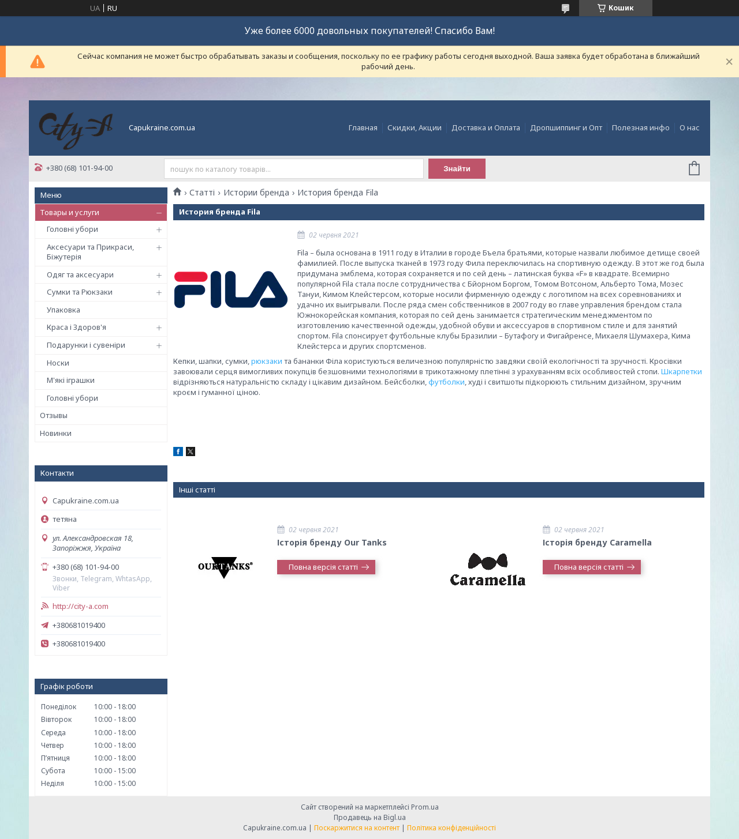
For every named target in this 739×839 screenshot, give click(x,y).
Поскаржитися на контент (357, 828)
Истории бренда (256, 192)
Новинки (56, 433)
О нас (690, 127)
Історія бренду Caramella (597, 542)
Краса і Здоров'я (76, 327)
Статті (202, 192)
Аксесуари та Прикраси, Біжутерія (90, 252)
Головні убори (72, 229)
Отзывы (54, 415)
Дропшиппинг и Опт (566, 127)
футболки (446, 382)
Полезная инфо (641, 127)
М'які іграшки (71, 380)
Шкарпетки (681, 371)
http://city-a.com (81, 606)
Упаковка (63, 309)
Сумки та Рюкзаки (80, 292)
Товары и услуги (69, 212)
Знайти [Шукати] (457, 168)
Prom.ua (425, 807)
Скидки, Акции (414, 127)
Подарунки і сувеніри (86, 345)
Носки (58, 363)
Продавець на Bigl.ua (370, 817)
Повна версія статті (323, 567)
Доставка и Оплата (485, 127)
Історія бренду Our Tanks (332, 542)
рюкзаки (266, 361)
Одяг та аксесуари (80, 274)
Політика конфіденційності (451, 828)
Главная (363, 127)
